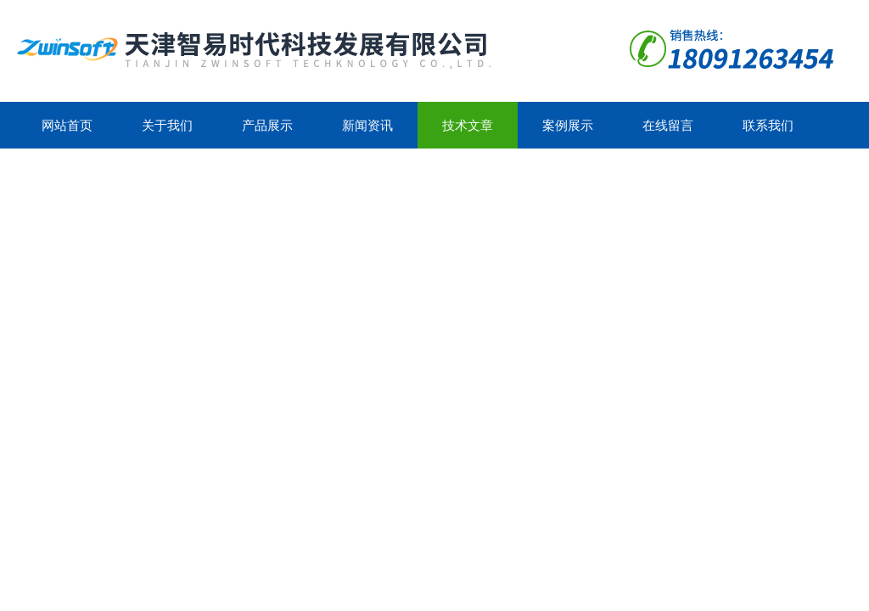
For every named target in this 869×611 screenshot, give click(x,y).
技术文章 (467, 125)
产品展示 (267, 125)
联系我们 (768, 125)
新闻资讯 (367, 125)
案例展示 (567, 125)
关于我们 (167, 125)
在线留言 (667, 125)
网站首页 (67, 125)
